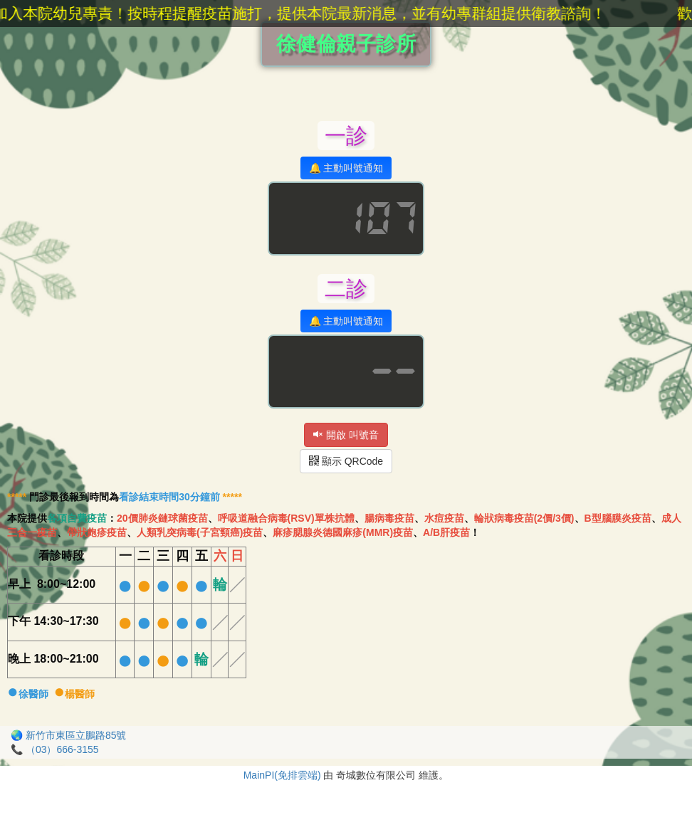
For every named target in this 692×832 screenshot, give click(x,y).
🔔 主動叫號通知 (346, 168)
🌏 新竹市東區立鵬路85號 (68, 735)
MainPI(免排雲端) (282, 775)
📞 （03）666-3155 (55, 749)
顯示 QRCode (346, 461)
